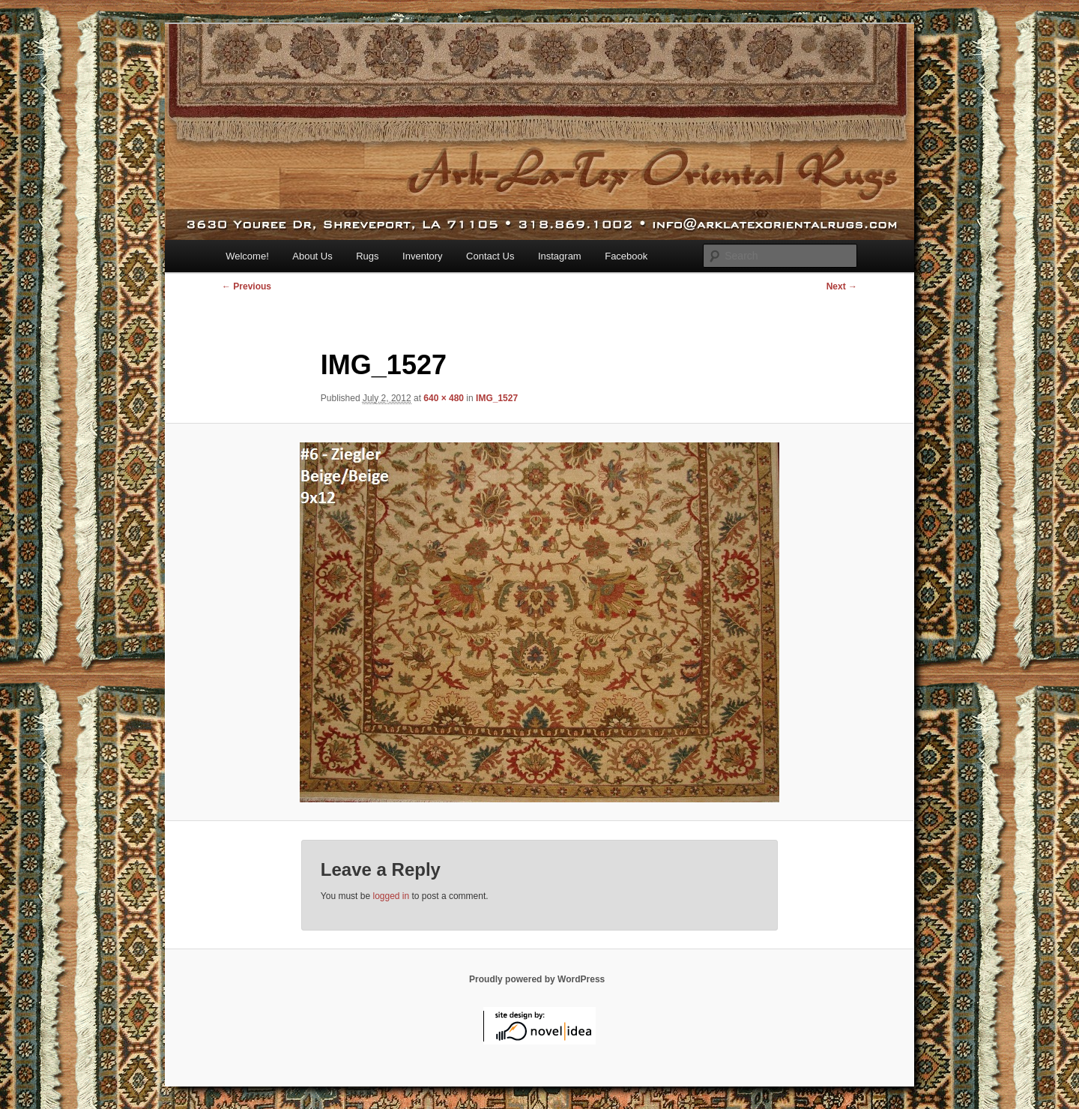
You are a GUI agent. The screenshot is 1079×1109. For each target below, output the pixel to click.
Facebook (626, 256)
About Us (312, 256)
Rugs (367, 256)
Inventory (422, 256)
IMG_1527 (497, 398)
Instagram (559, 256)
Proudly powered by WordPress (537, 979)
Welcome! (247, 256)
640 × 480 (443, 398)
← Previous (246, 286)
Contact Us (490, 256)
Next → (841, 286)
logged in (390, 896)
